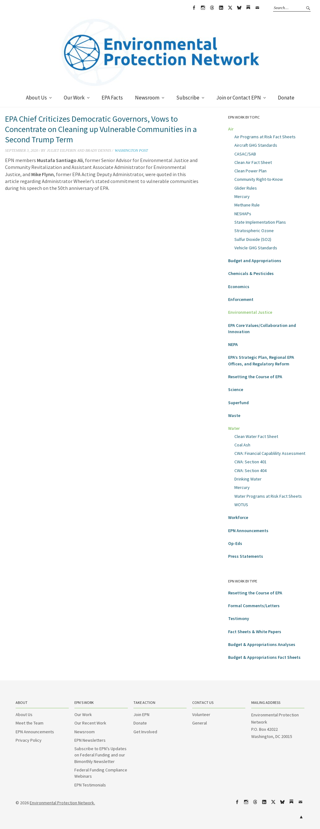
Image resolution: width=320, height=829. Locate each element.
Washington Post (131, 150)
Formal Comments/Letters (254, 605)
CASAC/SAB (245, 154)
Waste (234, 415)
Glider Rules (245, 188)
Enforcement (240, 299)
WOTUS (241, 504)
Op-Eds (235, 543)
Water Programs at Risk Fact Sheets (268, 496)
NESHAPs (242, 213)
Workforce (238, 517)
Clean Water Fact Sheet (256, 436)
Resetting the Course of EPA (255, 376)
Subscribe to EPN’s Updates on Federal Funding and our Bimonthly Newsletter (100, 755)
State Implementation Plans (260, 222)
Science (235, 389)
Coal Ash (242, 445)
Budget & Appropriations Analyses (261, 644)
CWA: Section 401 (250, 462)
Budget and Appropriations (254, 260)
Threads (212, 8)
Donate (286, 97)
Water (234, 428)
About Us (36, 97)
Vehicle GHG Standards (255, 248)
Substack (248, 8)
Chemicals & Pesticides (251, 273)
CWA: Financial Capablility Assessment (269, 453)
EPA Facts (112, 97)
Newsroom (147, 97)
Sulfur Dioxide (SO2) (252, 239)
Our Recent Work (90, 723)
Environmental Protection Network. (62, 803)
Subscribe (187, 97)
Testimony (238, 618)
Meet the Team (29, 723)
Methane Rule (247, 205)
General (199, 723)
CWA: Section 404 (250, 470)
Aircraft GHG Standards (255, 145)
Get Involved (145, 732)
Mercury (242, 196)
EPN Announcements (248, 530)
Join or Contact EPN (238, 97)
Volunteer (201, 714)
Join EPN (141, 714)
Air (230, 129)
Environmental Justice (250, 312)
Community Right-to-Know (258, 179)
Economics (238, 286)
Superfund (238, 402)
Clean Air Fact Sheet (253, 162)
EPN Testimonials (90, 785)
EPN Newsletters (90, 740)
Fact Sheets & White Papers (254, 631)
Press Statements (245, 556)
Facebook (193, 8)
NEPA (233, 344)
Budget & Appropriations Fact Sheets (264, 657)
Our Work (74, 97)
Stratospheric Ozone (254, 230)
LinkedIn (221, 8)
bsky (239, 8)
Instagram (203, 8)
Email (257, 8)
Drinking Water (248, 479)
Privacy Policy (29, 740)
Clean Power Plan (250, 171)
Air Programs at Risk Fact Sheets (265, 137)
